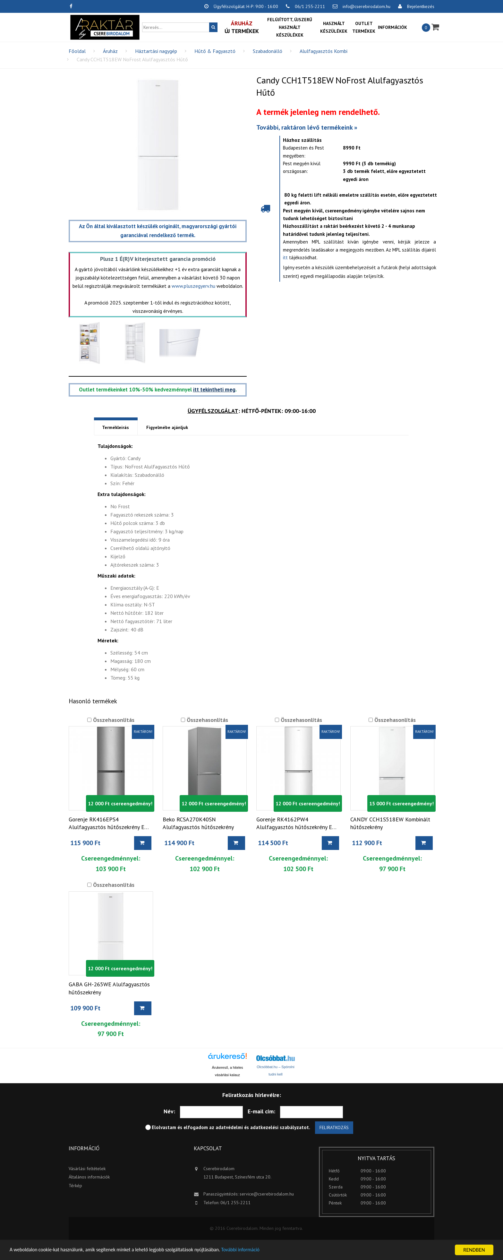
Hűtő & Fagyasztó (214, 51)
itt (285, 257)
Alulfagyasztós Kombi (323, 51)
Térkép (75, 1186)
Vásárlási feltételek (87, 1169)
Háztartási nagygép (156, 51)
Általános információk (89, 1177)
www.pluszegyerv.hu (193, 286)
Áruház (110, 51)
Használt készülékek (333, 27)
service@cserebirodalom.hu (267, 1194)
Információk (392, 27)
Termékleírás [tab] (115, 428)
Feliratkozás (334, 1128)
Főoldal (77, 51)
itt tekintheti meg (214, 389)
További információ (263, 1250)
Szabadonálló (267, 51)
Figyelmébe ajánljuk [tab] (167, 428)
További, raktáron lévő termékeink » (306, 127)
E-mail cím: (261, 1111)
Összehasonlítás (112, 720)
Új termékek (242, 27)
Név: (169, 1111)
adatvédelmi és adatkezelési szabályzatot (262, 1128)
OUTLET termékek (363, 27)
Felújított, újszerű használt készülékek (289, 27)
